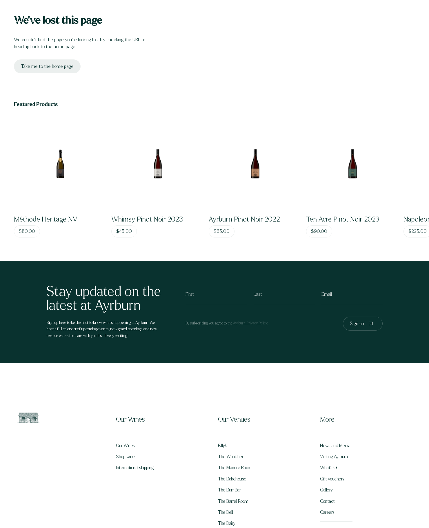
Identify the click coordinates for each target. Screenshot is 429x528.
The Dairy (226, 523)
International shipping (134, 468)
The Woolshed (231, 457)
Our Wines (125, 446)
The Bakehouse (232, 479)
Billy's (222, 446)
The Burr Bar (229, 490)
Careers (327, 512)
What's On (329, 468)
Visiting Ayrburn (334, 457)
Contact (327, 501)
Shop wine (125, 457)
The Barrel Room (233, 501)
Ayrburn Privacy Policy (250, 323)
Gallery (326, 490)
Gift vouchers (332, 479)
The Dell (225, 512)
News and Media (335, 446)
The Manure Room (235, 468)
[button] (163, 419)
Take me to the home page (47, 66)
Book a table (391, 20)
